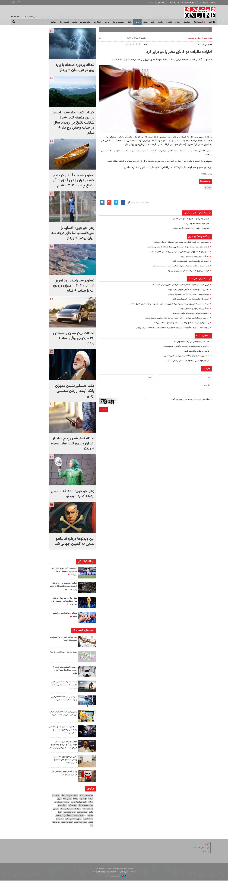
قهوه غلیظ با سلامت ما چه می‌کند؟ (194, 223)
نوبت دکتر (72, 806)
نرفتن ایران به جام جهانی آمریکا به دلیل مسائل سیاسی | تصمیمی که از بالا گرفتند (175, 251)
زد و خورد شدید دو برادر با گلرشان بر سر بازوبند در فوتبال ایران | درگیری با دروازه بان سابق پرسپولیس (168, 327)
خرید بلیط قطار (69, 812)
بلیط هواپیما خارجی (78, 802)
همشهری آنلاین (199, 12)
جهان (177, 22)
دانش (129, 22)
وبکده (75, 799)
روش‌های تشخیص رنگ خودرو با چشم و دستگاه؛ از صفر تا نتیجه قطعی (64, 670)
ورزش (106, 22)
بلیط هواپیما (82, 812)
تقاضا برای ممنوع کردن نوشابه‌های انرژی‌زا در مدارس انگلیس (184, 355)
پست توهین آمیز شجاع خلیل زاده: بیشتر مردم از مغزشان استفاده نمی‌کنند (178, 242)
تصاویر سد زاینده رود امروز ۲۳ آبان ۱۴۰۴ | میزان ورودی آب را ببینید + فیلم (73, 286)
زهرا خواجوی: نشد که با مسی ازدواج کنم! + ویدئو (72, 493)
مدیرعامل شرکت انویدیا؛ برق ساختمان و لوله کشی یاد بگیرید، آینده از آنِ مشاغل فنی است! (64, 729)
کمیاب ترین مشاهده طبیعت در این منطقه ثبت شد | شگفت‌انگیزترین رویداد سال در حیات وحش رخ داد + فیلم (73, 122)
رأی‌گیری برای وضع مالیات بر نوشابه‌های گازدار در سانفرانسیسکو (183, 346)
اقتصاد (169, 22)
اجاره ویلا (83, 799)
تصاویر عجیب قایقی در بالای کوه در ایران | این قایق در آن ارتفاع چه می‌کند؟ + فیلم (73, 180)
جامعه (160, 22)
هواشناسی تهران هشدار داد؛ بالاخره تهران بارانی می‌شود (186, 270)
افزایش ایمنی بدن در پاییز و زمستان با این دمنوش (188, 218)
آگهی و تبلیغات (173, 2)
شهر (153, 22)
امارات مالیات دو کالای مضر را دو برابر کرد (179, 52)
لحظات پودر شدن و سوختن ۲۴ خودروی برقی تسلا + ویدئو (73, 338)
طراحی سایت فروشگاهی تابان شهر (69, 816)
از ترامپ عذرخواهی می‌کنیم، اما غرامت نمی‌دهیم (189, 313)
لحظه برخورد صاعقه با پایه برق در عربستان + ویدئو (74, 67)
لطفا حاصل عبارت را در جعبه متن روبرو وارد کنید (191, 399)
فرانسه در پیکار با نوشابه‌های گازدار (195, 351)
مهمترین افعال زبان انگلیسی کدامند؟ (65, 653)
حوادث (53, 22)
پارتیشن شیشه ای (61, 802)
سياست (186, 22)
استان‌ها (97, 22)
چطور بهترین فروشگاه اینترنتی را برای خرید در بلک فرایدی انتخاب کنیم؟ (64, 714)
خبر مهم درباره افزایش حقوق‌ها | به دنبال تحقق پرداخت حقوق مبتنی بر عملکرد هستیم (174, 318)
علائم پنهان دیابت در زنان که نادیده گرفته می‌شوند (188, 228)
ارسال (103, 409)
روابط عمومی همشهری (157, 2)
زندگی (137, 22)
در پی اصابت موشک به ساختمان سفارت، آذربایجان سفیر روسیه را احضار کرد (178, 266)
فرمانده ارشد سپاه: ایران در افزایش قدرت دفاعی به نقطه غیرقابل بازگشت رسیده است (174, 247)
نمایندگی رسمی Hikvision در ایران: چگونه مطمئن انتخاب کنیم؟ (63, 698)
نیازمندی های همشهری (189, 2)
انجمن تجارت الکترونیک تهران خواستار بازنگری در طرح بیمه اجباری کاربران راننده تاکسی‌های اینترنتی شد (64, 746)
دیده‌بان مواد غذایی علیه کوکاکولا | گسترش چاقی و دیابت (185, 360)
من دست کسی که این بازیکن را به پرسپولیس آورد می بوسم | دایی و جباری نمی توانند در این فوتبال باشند (165, 303)
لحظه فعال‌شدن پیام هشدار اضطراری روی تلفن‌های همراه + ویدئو (72, 443)
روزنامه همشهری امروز (208, 2)
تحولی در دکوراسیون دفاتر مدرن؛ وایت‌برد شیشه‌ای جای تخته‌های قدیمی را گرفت (64, 760)
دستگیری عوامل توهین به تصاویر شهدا (193, 256)
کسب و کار (64, 22)
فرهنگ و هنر (118, 22)
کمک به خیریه (67, 822)
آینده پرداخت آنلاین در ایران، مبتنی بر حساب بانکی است (63, 639)
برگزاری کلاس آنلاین (73, 819)
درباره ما (205, 844)
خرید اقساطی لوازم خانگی (70, 809)
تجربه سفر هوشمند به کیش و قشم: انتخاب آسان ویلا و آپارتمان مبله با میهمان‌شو (63, 685)
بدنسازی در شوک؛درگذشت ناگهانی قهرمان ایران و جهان (186, 289)
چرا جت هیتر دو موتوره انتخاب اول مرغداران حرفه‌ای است (64, 773)
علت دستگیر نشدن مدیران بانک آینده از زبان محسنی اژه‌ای (74, 391)
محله (145, 22)
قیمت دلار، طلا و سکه (200, 848)
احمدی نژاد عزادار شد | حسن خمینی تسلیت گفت (189, 261)
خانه (211, 22)
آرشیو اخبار (198, 22)
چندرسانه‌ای (85, 22)
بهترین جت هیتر (86, 796)
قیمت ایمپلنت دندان (69, 796)
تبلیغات (206, 852)
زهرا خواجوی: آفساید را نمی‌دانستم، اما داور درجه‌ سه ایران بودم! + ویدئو (72, 233)
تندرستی (191, 38)
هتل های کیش (80, 822)
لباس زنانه (67, 799)
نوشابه (208, 187)
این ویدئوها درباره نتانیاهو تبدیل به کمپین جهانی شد (74, 541)
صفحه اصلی (208, 38)
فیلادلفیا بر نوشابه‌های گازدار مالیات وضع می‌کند (189, 341)
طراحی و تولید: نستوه (115, 876)
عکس (74, 22)
